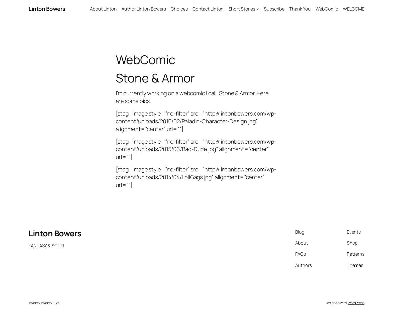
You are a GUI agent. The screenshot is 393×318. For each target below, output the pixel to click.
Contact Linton (208, 9)
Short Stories (242, 9)
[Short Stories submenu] (257, 9)
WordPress (356, 302)
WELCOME (353, 9)
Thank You (300, 9)
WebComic (327, 9)
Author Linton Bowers (144, 9)
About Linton (103, 9)
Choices (179, 9)
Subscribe (274, 9)
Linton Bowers (47, 9)
